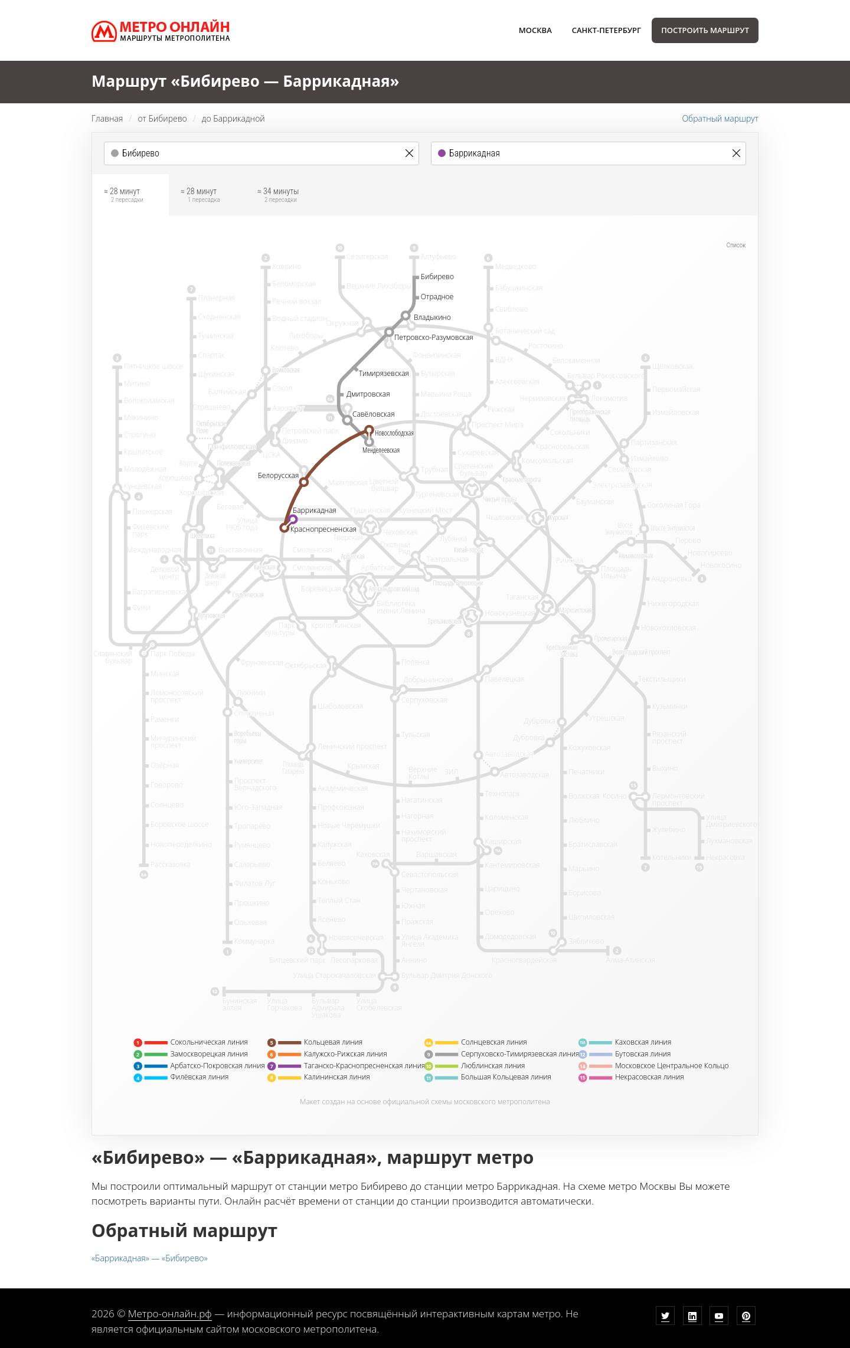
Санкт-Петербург (606, 30)
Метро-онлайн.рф (170, 1313)
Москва (535, 30)
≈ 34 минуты (278, 197)
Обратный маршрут (720, 118)
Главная (107, 118)
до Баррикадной (233, 118)
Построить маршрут (705, 30)
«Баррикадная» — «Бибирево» (149, 1258)
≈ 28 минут (123, 197)
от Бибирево (162, 118)
